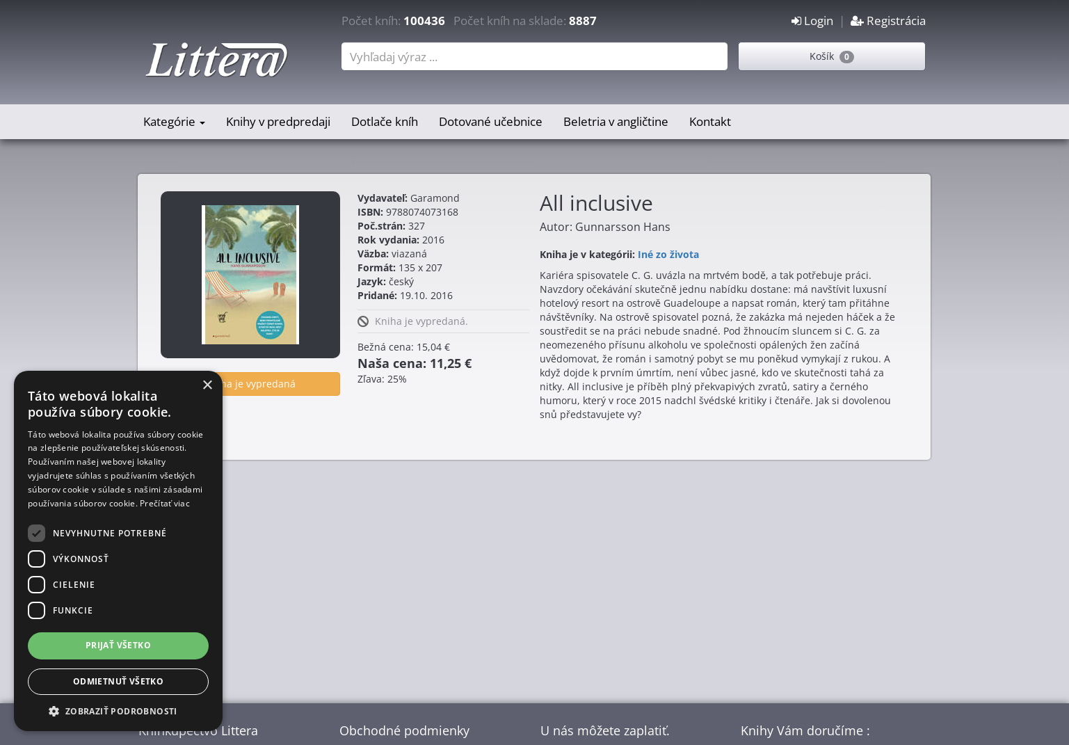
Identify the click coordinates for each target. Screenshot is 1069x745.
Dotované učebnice (490, 121)
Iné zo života (668, 254)
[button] (118, 710)
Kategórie (174, 121)
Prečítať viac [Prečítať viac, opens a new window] (165, 503)
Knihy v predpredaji (278, 121)
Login (812, 21)
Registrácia (888, 21)
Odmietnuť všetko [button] (118, 681)
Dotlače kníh (384, 121)
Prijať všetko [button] (118, 645)
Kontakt (710, 121)
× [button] (207, 385)
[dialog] (118, 551)
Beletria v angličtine (615, 121)
